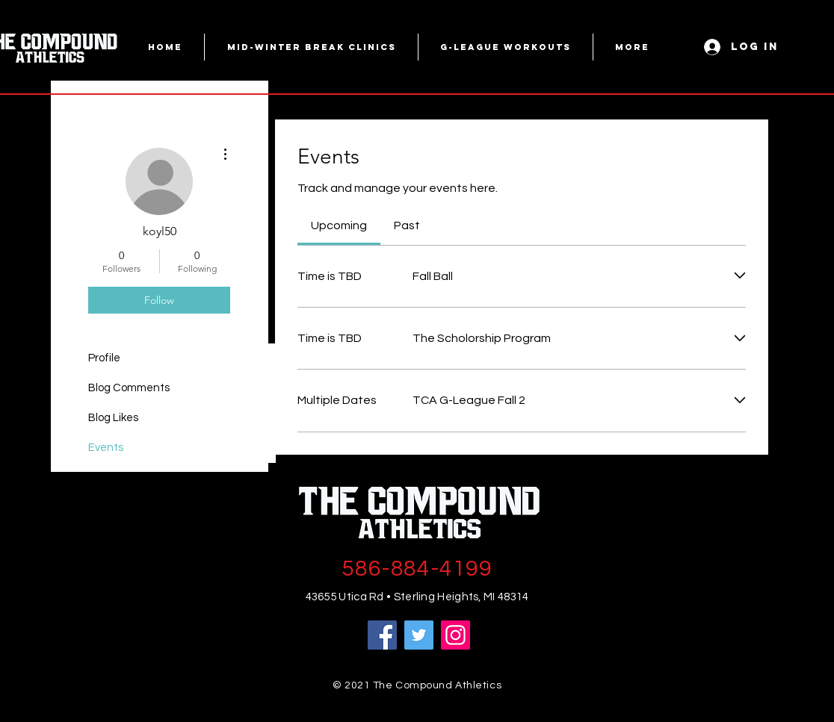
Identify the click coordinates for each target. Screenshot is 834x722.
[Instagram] (455, 635)
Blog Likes (113, 417)
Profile (104, 358)
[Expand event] (740, 276)
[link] (339, 225)
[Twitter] (418, 635)
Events (105, 447)
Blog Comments (129, 387)
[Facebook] (382, 635)
